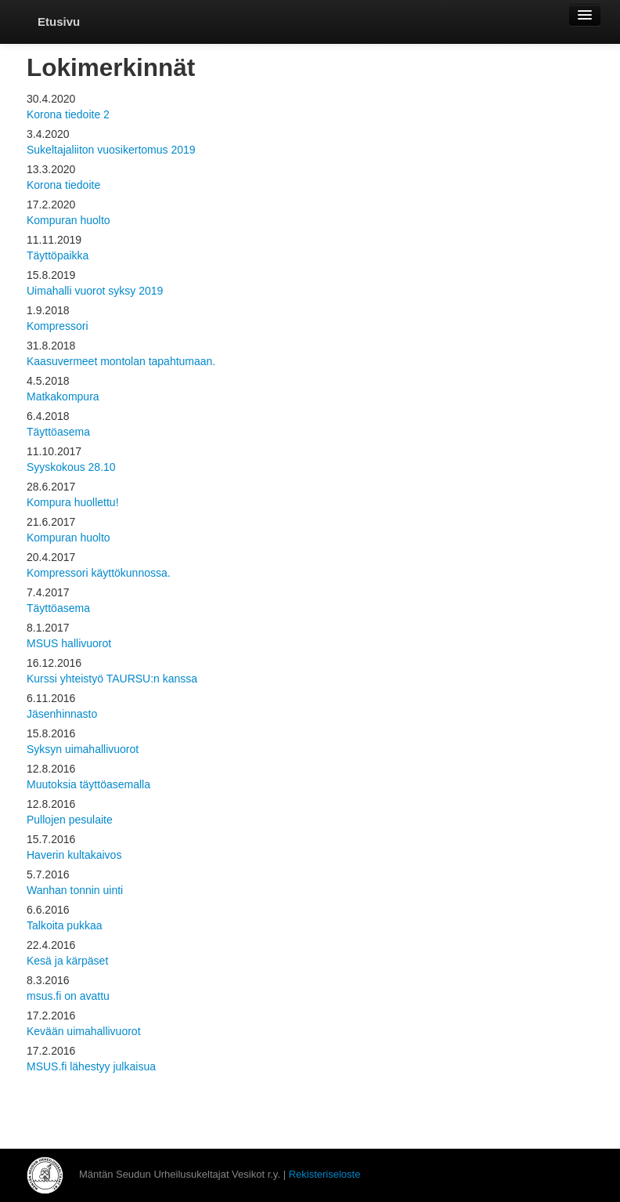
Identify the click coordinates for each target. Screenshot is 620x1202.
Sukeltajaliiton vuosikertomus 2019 (111, 149)
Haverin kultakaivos (74, 855)
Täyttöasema (58, 431)
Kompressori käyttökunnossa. (99, 573)
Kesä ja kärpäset (67, 960)
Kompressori (57, 326)
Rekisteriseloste (325, 1174)
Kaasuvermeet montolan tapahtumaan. (121, 361)
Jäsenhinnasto (62, 714)
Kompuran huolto (68, 220)
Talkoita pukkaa (65, 925)
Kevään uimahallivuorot (84, 1031)
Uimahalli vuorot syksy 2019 (95, 290)
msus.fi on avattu (68, 996)
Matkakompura (63, 396)
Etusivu (59, 21)
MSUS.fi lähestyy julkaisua (91, 1066)
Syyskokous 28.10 (71, 467)
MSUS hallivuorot (69, 643)
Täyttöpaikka (57, 255)
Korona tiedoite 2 (68, 114)
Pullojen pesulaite (70, 819)
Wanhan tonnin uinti (75, 890)
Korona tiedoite (63, 185)
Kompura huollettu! (73, 502)
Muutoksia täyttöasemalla (88, 784)
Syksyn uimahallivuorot (83, 749)
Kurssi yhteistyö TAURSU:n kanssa (112, 678)
